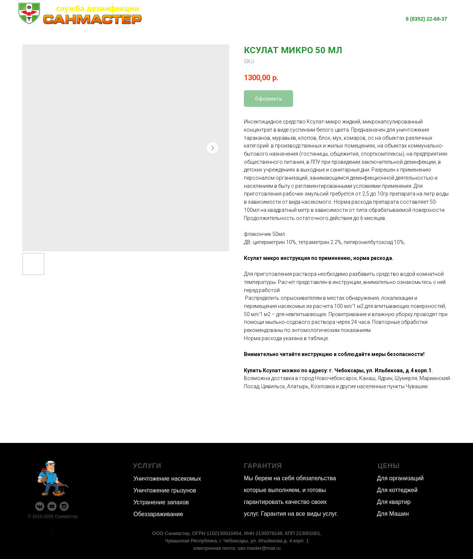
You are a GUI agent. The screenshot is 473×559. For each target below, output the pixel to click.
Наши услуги (193, 14)
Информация (256, 14)
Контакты (272, 23)
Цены (307, 14)
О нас (345, 14)
